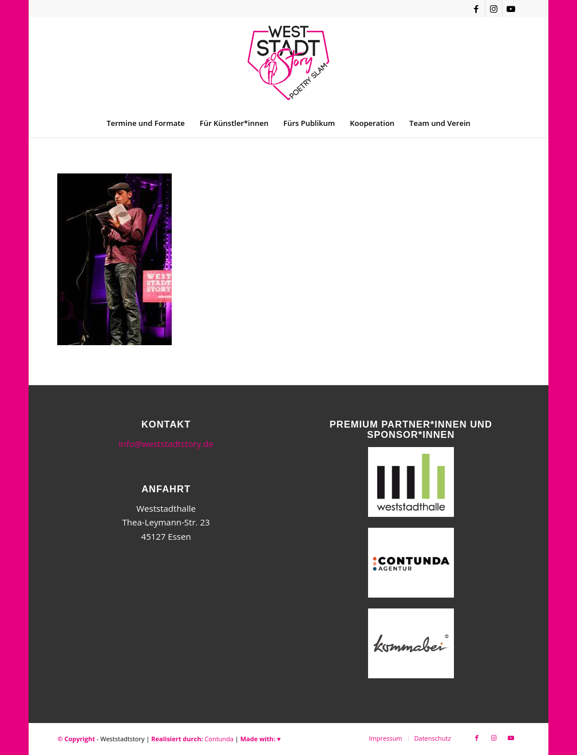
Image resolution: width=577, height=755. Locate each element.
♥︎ (279, 738)
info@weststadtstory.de (166, 443)
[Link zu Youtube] (511, 8)
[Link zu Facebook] (476, 8)
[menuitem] (145, 123)
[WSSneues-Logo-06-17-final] (288, 63)
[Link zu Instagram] (493, 8)
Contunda (219, 738)
